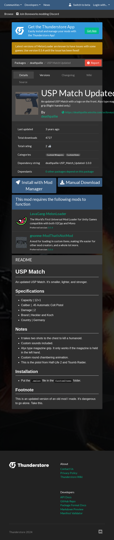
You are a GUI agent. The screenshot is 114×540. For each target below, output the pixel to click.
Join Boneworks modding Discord (37, 13)
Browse (8, 13)
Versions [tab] (45, 75)
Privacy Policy (68, 473)
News (46, 4)
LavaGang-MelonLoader (48, 214)
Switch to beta (79, 4)
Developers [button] (31, 4)
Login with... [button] (100, 4)
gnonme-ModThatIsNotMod (51, 236)
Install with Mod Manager (34, 185)
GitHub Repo (68, 501)
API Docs (65, 497)
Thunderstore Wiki (71, 476)
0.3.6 (50, 249)
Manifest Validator (71, 513)
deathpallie (36, 62)
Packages (20, 62)
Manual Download (80, 182)
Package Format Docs (73, 505)
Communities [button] (12, 4)
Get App (92, 30)
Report (93, 62)
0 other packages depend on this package (70, 171)
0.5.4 (50, 227)
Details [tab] (23, 75)
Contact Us (66, 468)
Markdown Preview (71, 509)
